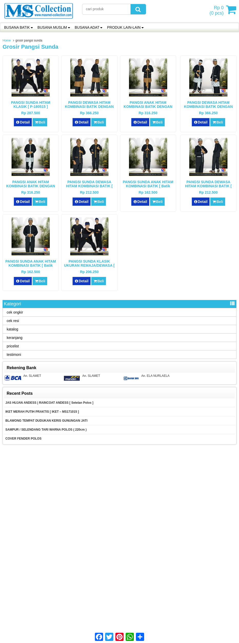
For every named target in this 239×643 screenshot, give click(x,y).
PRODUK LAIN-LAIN (124, 27)
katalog (12, 329)
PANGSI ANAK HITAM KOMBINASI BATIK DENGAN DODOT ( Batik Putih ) (30, 186)
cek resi (13, 321)
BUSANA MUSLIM (52, 27)
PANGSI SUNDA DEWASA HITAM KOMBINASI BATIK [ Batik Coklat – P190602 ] (89, 186)
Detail (23, 122)
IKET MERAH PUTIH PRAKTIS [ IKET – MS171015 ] (42, 411)
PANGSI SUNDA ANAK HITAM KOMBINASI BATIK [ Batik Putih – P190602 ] (30, 265)
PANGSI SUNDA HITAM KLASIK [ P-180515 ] (30, 104)
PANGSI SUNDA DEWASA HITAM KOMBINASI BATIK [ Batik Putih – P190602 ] (208, 186)
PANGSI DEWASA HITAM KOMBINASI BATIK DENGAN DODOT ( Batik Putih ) (208, 106)
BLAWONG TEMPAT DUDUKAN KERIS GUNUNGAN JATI (46, 420)
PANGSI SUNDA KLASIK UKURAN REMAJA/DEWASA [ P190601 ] (89, 265)
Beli (40, 122)
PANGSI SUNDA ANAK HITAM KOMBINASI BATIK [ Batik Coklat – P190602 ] (148, 186)
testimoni (14, 354)
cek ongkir (15, 312)
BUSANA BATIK (17, 27)
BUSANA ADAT (87, 27)
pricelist (13, 346)
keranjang (15, 338)
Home (7, 40)
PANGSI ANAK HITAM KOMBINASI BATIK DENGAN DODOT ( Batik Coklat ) (148, 106)
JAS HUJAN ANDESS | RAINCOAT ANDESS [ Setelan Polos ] (49, 403)
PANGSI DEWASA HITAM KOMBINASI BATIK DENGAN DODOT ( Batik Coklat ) (89, 106)
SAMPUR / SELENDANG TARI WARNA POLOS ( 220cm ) (46, 429)
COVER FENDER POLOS (23, 438)
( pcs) (217, 10)
